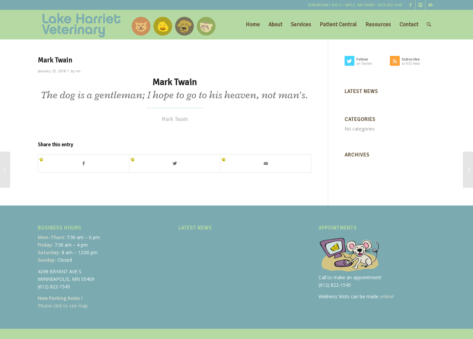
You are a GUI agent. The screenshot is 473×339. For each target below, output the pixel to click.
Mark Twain (55, 60)
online (386, 296)
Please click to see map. (63, 306)
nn (78, 70)
